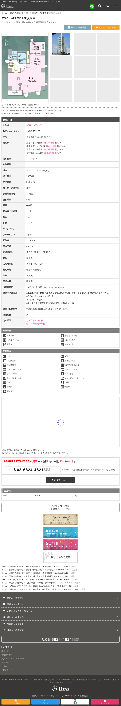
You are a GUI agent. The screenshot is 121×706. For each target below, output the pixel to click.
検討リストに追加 (106, 27)
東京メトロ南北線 (33, 566)
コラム (4, 666)
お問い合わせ (60, 479)
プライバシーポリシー (49, 695)
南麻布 (35, 13)
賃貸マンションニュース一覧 (13, 658)
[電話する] (108, 6)
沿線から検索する (16, 566)
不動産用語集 (83, 695)
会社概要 (34, 695)
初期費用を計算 (77, 27)
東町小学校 (49, 579)
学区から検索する (16, 579)
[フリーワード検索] (100, 6)
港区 (28, 13)
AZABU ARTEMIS (47, 13)
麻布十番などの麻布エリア (44, 586)
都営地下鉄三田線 (33, 576)
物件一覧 (5, 651)
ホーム (4, 13)
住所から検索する (16, 13)
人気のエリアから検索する (20, 586)
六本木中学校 (50, 583)
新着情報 (5, 662)
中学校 (40, 583)
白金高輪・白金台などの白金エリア (47, 589)
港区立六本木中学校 (35, 323)
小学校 (40, 579)
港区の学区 (30, 579)
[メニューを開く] (116, 6)
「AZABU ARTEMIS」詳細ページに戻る (60, 507)
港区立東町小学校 (34, 320)
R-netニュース (70, 695)
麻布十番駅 (49, 142)
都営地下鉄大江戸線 (34, 569)
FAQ (61, 695)
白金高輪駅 (49, 149)
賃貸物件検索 (6, 655)
